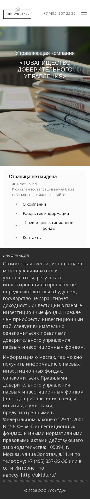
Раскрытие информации (46, 213)
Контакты (32, 237)
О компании (34, 204)
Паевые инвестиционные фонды (49, 225)
